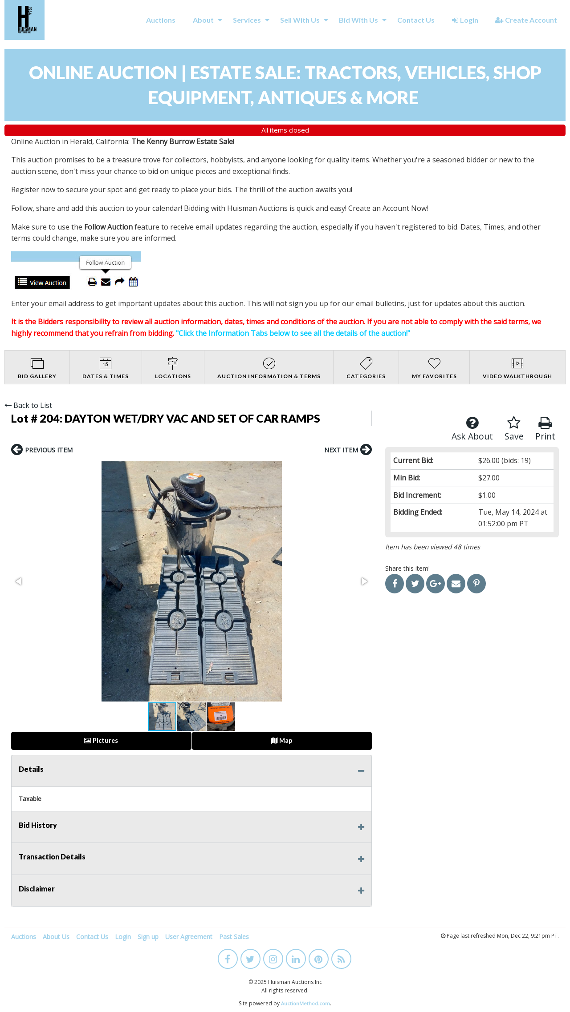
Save (514, 429)
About (203, 20)
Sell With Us (300, 20)
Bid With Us (358, 20)
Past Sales (234, 936)
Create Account (526, 20)
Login (465, 20)
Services (247, 20)
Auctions (160, 20)
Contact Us (416, 20)
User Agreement (188, 936)
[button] (19, 581)
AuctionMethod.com (305, 1003)
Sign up (148, 936)
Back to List (28, 405)
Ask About (472, 429)
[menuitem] (161, 20)
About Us (56, 936)
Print (545, 429)
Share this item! (407, 568)
